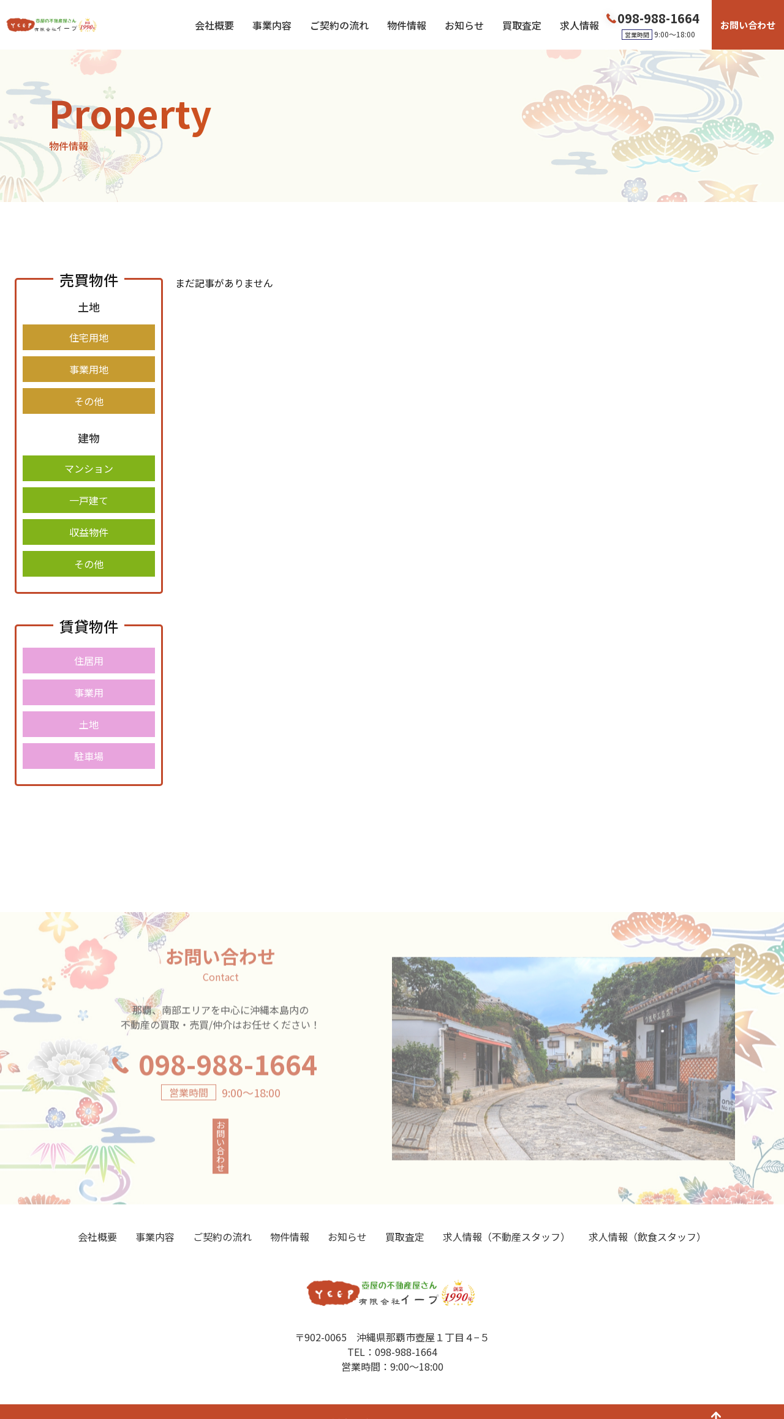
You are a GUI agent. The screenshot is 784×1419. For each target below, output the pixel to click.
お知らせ (464, 25)
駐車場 (89, 756)
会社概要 (214, 25)
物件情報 (406, 25)
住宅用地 (88, 337)
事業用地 (88, 369)
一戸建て (88, 500)
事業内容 (272, 25)
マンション (88, 468)
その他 (89, 401)
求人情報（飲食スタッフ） (647, 1216)
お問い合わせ (747, 24)
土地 (89, 724)
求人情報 (579, 25)
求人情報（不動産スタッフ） (506, 1216)
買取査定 (521, 25)
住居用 (89, 660)
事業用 (89, 692)
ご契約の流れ (339, 25)
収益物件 (88, 532)
